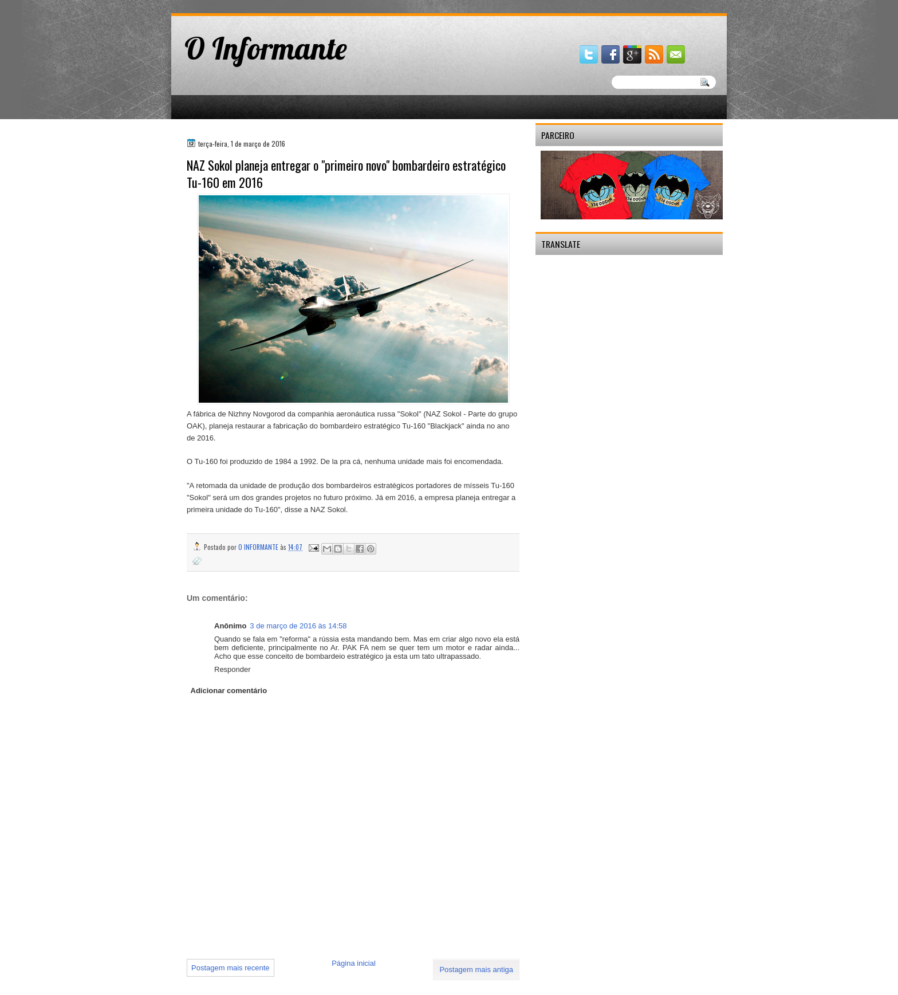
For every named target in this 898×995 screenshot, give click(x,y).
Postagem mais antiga (476, 969)
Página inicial (354, 963)
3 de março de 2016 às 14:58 (298, 626)
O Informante (265, 48)
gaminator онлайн (224, 5)
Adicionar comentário (229, 690)
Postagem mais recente (230, 967)
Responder (232, 669)
